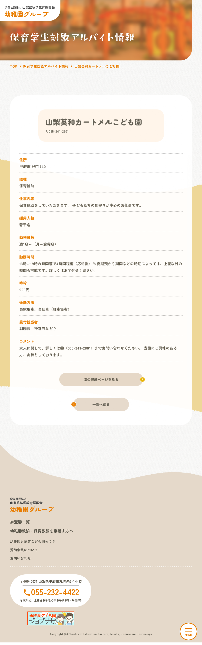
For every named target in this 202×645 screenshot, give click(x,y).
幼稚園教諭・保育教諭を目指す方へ (43, 532)
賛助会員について (25, 551)
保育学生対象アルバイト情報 (47, 66)
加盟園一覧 (20, 523)
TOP (14, 66)
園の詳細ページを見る (101, 380)
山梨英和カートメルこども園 (102, 66)
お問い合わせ (21, 560)
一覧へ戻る (101, 405)
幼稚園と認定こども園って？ (34, 542)
